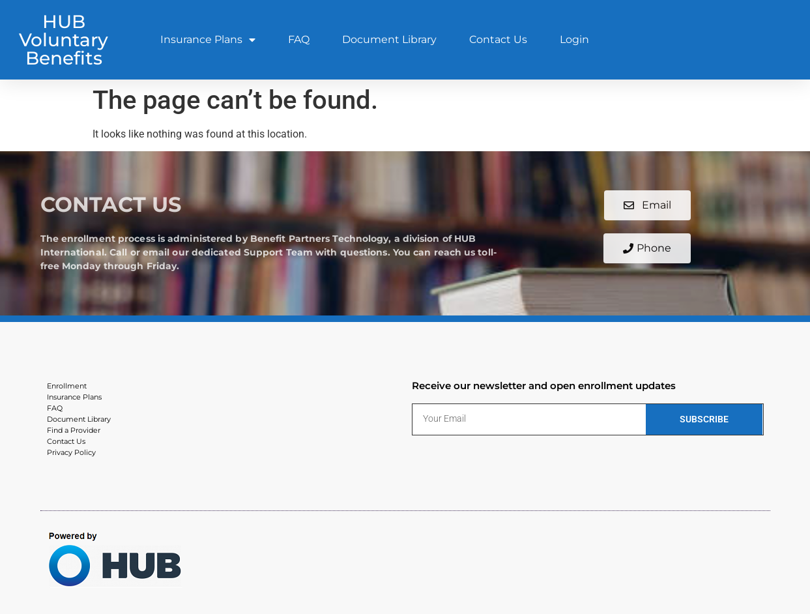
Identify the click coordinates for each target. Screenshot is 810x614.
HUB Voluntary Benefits (63, 39)
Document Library (389, 39)
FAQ (299, 39)
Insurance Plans (207, 39)
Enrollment (67, 385)
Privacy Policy (71, 452)
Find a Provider (73, 430)
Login (574, 39)
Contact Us (498, 39)
